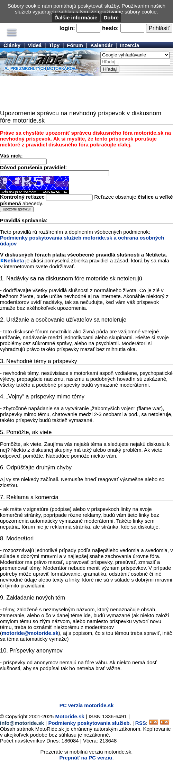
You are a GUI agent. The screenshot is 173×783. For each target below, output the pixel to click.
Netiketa (14, 260)
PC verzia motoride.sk (87, 705)
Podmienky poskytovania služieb (88, 723)
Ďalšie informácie (75, 17)
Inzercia (129, 45)
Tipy (54, 45)
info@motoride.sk (22, 723)
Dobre (111, 17)
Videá (35, 45)
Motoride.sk (69, 716)
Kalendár (101, 45)
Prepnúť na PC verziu (85, 757)
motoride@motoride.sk (30, 633)
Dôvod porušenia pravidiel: (33, 167)
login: (67, 28)
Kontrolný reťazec (22, 197)
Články (11, 45)
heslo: (110, 28)
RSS (140, 723)
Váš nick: (11, 156)
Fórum (75, 45)
